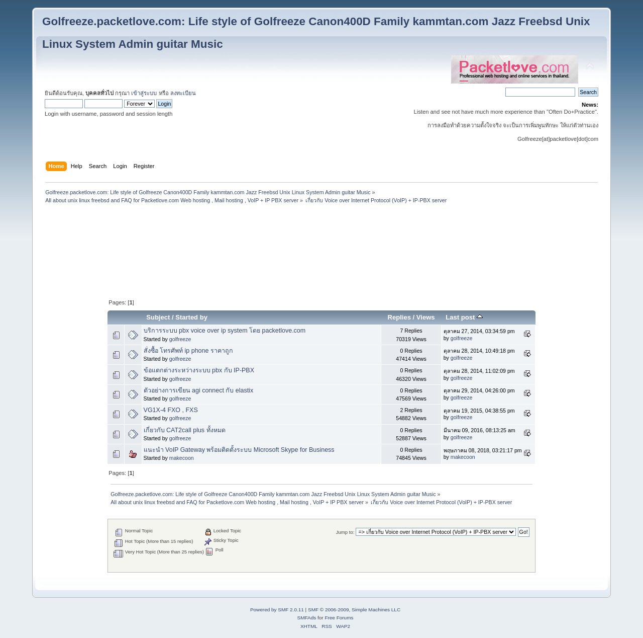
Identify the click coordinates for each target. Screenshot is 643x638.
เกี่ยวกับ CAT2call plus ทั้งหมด (185, 430)
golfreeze (180, 339)
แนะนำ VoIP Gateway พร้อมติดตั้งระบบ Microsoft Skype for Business (239, 449)
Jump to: (345, 532)
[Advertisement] (321, 230)
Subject (158, 317)
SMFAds (306, 617)
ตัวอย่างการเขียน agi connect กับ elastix (199, 390)
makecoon (181, 458)
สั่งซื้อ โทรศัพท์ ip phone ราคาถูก (188, 350)
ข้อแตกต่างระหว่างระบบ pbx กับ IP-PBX (199, 370)
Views (425, 317)
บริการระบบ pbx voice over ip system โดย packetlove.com (225, 330)
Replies (399, 317)
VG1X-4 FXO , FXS (171, 410)
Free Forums (339, 617)
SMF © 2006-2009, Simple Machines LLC (354, 609)
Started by (191, 317)
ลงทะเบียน (183, 93)
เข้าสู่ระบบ (144, 93)
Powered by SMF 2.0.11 (277, 609)
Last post (464, 317)
